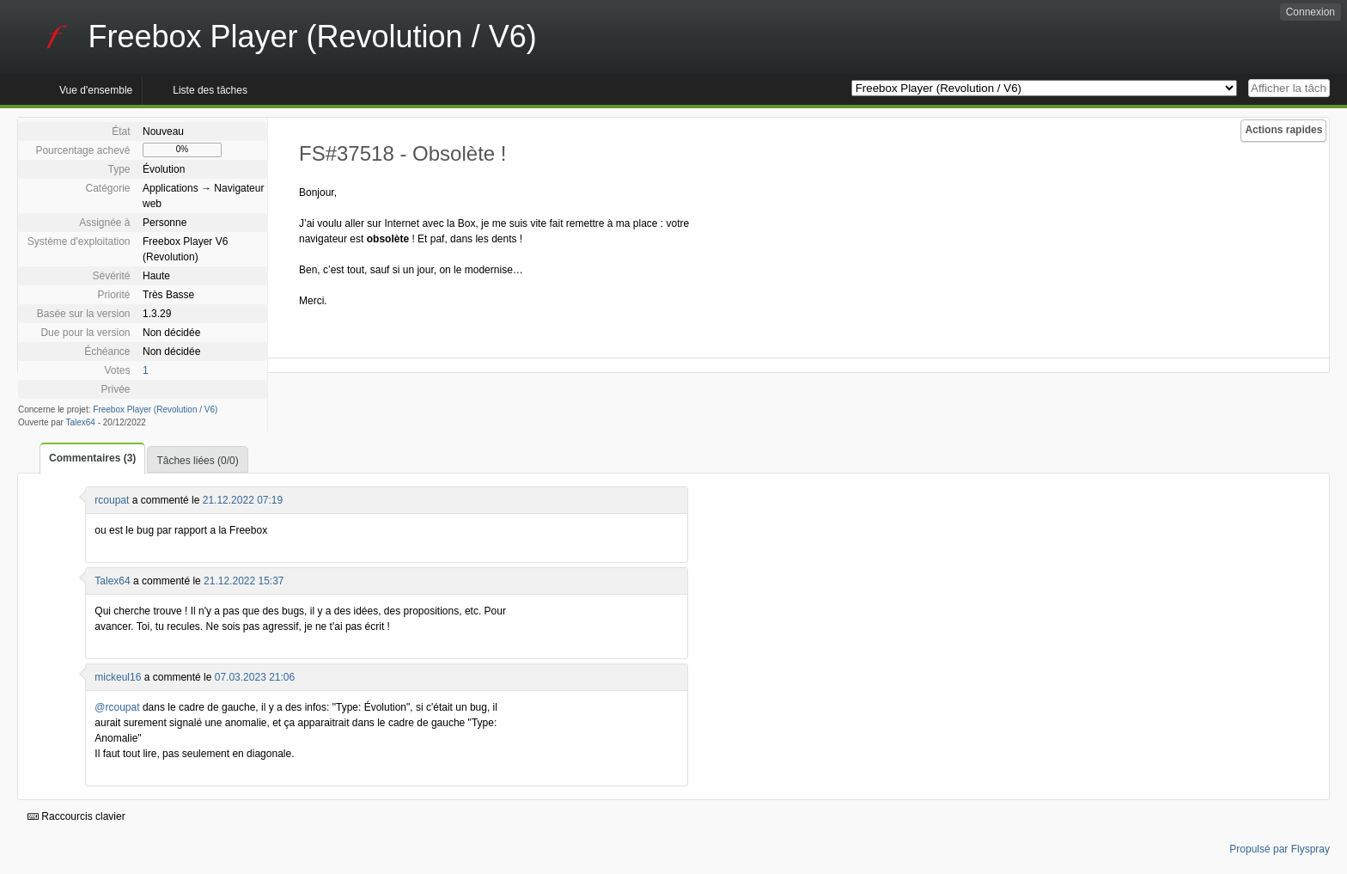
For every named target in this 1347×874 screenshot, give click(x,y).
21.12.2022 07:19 (243, 500)
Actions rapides (1283, 130)
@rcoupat (116, 707)
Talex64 (79, 422)
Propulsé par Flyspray (1279, 849)
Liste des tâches (210, 90)
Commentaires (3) (92, 458)
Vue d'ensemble (95, 90)
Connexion (1310, 12)
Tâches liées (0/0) (197, 461)
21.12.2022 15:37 (243, 581)
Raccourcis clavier (76, 816)
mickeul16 (117, 677)
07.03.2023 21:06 (255, 677)
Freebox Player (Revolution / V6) (155, 409)
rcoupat (111, 500)
